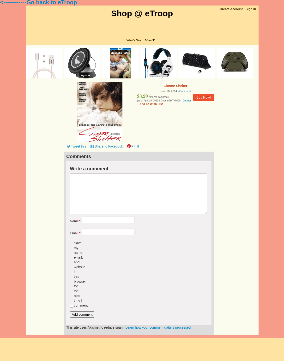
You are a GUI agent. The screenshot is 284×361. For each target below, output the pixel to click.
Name (74, 221)
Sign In (251, 9)
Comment (185, 91)
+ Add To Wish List (150, 104)
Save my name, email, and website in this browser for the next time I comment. (78, 274)
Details (186, 100)
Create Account (231, 9)
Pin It (135, 146)
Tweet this (78, 146)
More (150, 40)
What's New (133, 40)
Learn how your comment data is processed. (159, 327)
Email (74, 233)
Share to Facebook (109, 146)
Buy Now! (203, 97)
